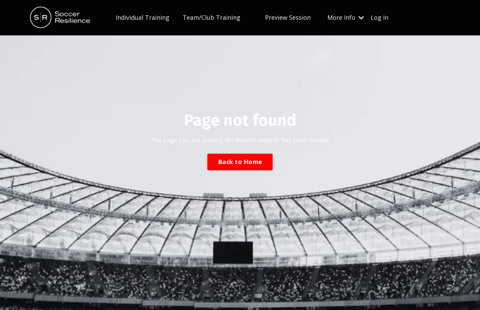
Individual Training (142, 17)
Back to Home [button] (240, 162)
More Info (345, 17)
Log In (379, 17)
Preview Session (288, 17)
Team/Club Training (211, 17)
